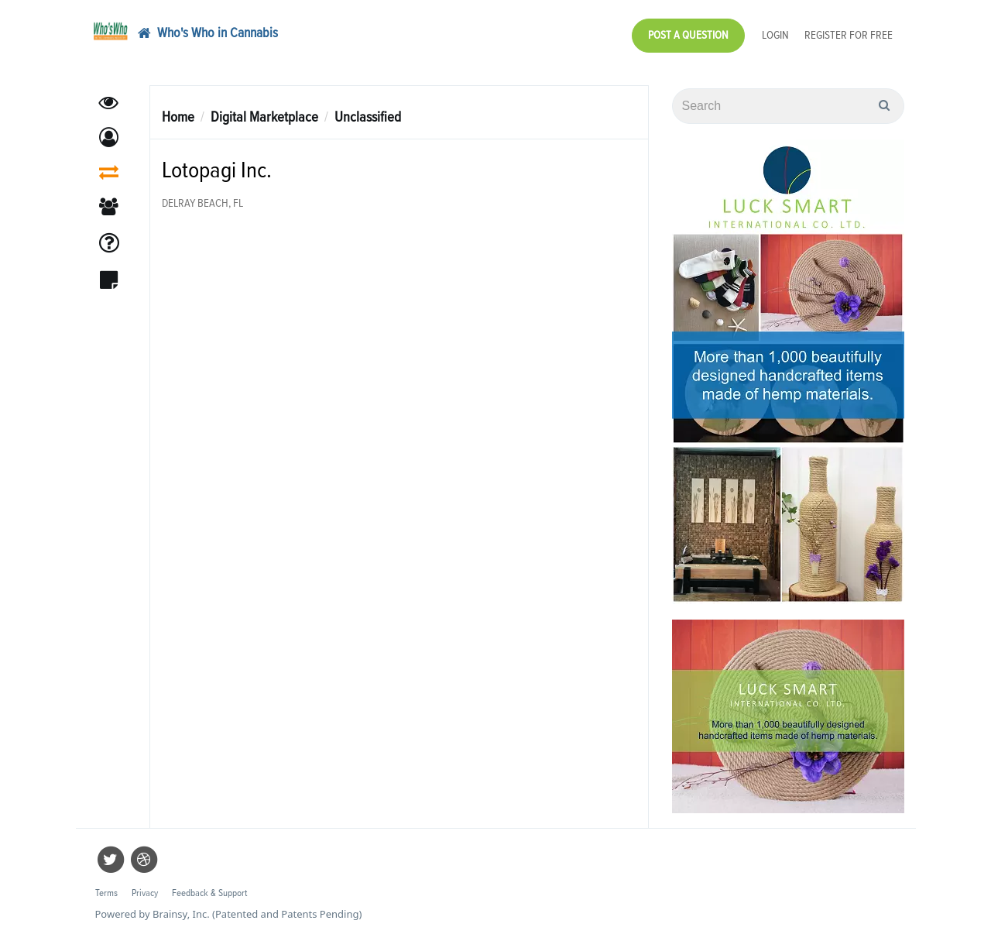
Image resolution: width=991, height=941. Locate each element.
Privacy (145, 893)
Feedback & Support (209, 893)
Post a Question (688, 35)
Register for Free (848, 35)
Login (775, 35)
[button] (108, 137)
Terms (106, 893)
